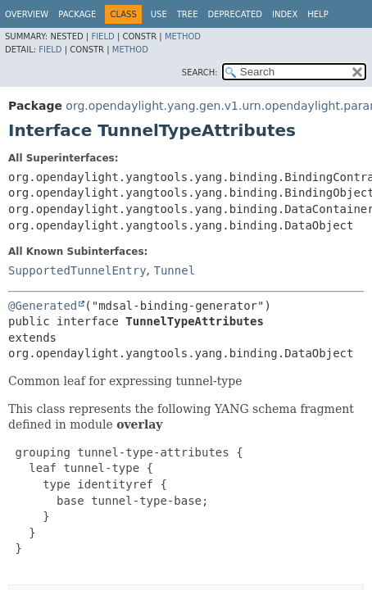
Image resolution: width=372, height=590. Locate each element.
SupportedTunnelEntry (77, 270)
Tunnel (174, 270)
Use (159, 14)
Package (77, 14)
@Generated (42, 305)
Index (284, 14)
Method (183, 36)
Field (102, 36)
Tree (187, 14)
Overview (26, 14)
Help (317, 14)
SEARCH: (200, 72)
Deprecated (234, 14)
